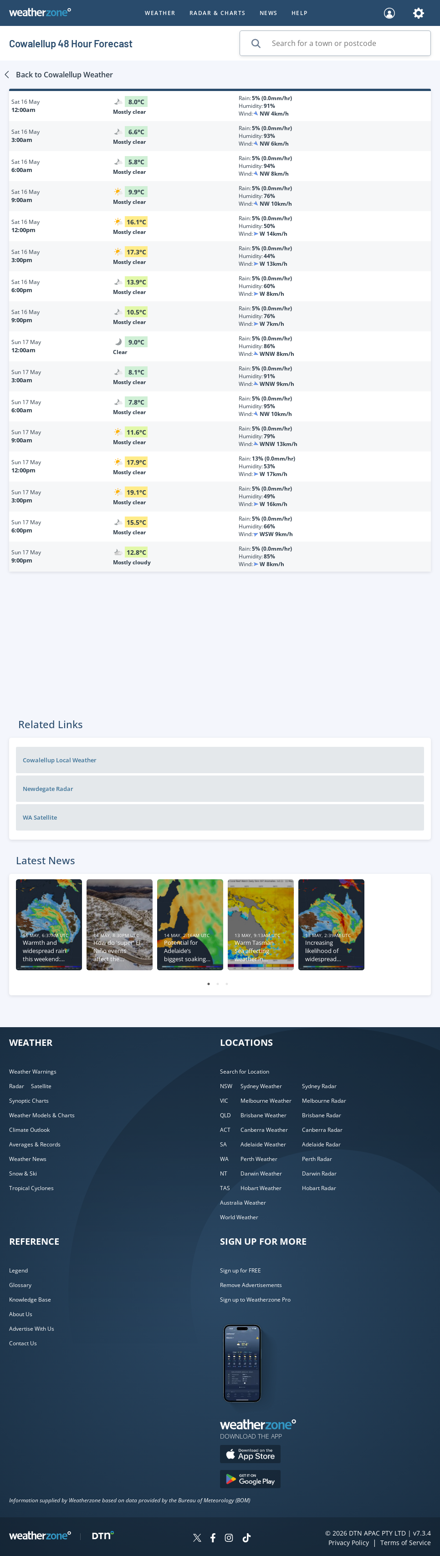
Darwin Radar (319, 1173)
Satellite (41, 1086)
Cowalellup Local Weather (60, 760)
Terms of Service (405, 1542)
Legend (18, 1270)
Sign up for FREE (240, 1270)
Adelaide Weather (263, 1144)
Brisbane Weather (263, 1115)
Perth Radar (317, 1159)
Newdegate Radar (48, 789)
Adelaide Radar (321, 1144)
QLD (225, 1115)
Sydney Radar (319, 1086)
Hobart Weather (260, 1188)
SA (223, 1144)
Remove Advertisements (251, 1285)
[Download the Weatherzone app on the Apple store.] (250, 1455)
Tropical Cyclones (31, 1188)
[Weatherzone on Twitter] (197, 1539)
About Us (20, 1314)
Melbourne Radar (324, 1101)
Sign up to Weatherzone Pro (255, 1299)
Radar (16, 1086)
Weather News (27, 1159)
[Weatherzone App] (250, 1414)
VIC (224, 1101)
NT (223, 1173)
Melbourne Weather (266, 1101)
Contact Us (23, 1343)
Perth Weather (258, 1159)
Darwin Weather (261, 1173)
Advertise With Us (31, 1329)
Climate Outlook (29, 1130)
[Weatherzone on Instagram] (229, 1539)
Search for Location (244, 1071)
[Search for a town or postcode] (335, 43)
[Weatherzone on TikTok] (246, 1539)
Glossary (20, 1285)
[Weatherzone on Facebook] (212, 1539)
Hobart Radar (319, 1188)
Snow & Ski (23, 1173)
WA (224, 1159)
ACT (225, 1130)
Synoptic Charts (29, 1101)
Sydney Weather (261, 1086)
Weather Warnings (32, 1071)
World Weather (239, 1217)
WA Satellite (40, 817)
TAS (225, 1188)
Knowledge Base (30, 1299)
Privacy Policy (348, 1542)
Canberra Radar (322, 1130)
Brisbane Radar (321, 1115)
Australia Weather (243, 1202)
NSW (226, 1086)
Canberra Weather (264, 1130)
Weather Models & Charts (42, 1115)
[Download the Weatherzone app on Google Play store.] (250, 1480)
